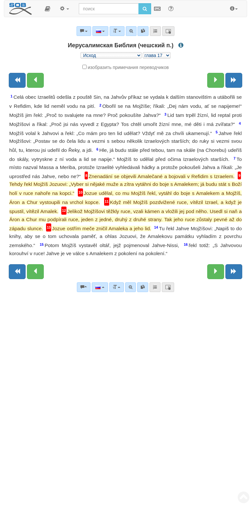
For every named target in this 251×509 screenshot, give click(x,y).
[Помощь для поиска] (171, 8)
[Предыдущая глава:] (35, 80)
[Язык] (100, 287)
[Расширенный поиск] (130, 287)
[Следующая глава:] (215, 80)
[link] (142, 287)
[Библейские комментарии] (83, 287)
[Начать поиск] (144, 8)
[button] (47, 9)
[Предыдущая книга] (17, 80)
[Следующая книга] (233, 80)
